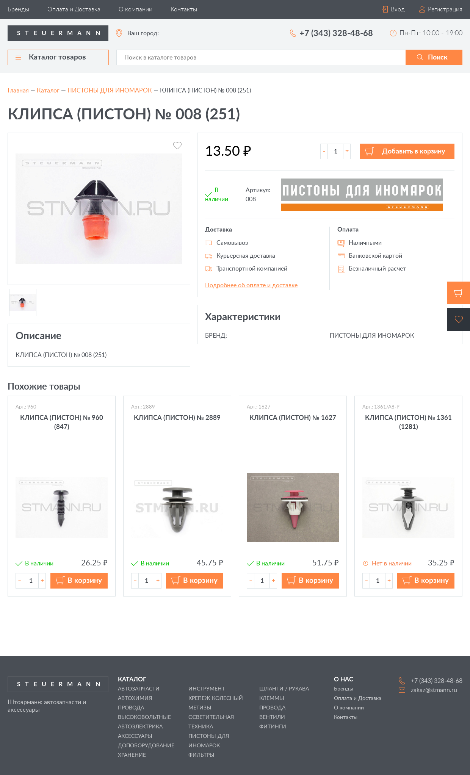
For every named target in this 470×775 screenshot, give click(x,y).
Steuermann (61, 33)
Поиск (438, 57)
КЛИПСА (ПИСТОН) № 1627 (292, 418)
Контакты (184, 9)
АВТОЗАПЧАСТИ (139, 689)
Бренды (18, 9)
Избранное (458, 319)
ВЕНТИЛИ (272, 717)
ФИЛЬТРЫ (201, 755)
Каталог (48, 91)
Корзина (458, 293)
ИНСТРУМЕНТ (206, 689)
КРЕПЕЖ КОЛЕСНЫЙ (215, 698)
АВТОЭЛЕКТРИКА (140, 727)
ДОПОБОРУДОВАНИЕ (146, 745)
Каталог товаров (51, 57)
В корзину (84, 580)
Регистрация (445, 9)
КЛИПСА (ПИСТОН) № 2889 (177, 418)
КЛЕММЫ (271, 698)
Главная (18, 91)
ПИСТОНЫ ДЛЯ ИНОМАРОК (109, 91)
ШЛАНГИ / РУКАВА (284, 689)
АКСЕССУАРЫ (135, 736)
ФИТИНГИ (272, 727)
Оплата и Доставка (73, 9)
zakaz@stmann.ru (434, 690)
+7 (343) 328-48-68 (336, 33)
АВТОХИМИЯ (135, 698)
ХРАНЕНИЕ (132, 755)
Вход (398, 9)
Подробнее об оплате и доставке (251, 285)
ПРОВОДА (272, 708)
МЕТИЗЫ (200, 708)
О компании (135, 9)
